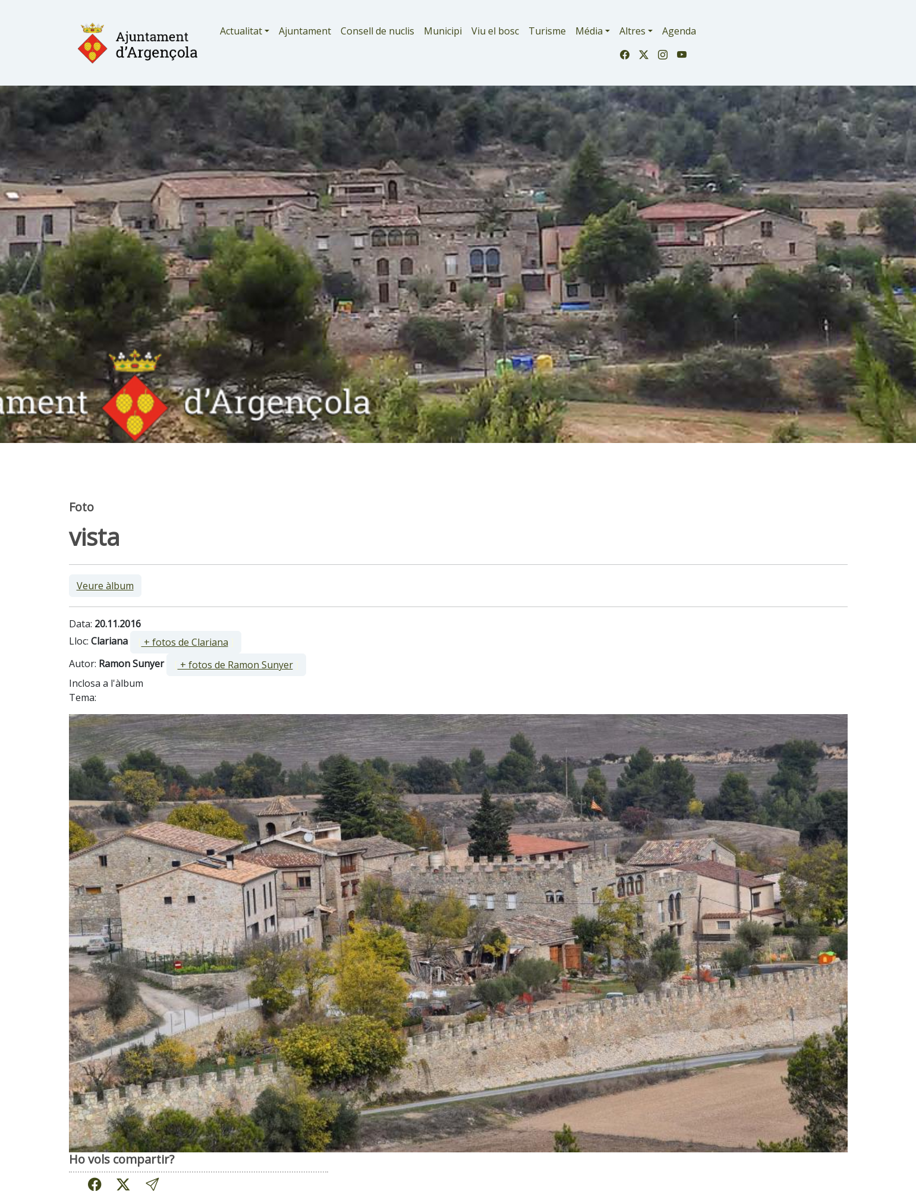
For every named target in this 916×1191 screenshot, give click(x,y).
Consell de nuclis (377, 30)
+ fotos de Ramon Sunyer (235, 664)
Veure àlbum (105, 585)
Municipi (443, 30)
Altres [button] (632, 30)
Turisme (547, 30)
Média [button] (589, 30)
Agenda (679, 30)
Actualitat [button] (241, 30)
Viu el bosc (495, 30)
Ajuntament (305, 30)
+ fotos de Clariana (184, 642)
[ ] (186, 642)
